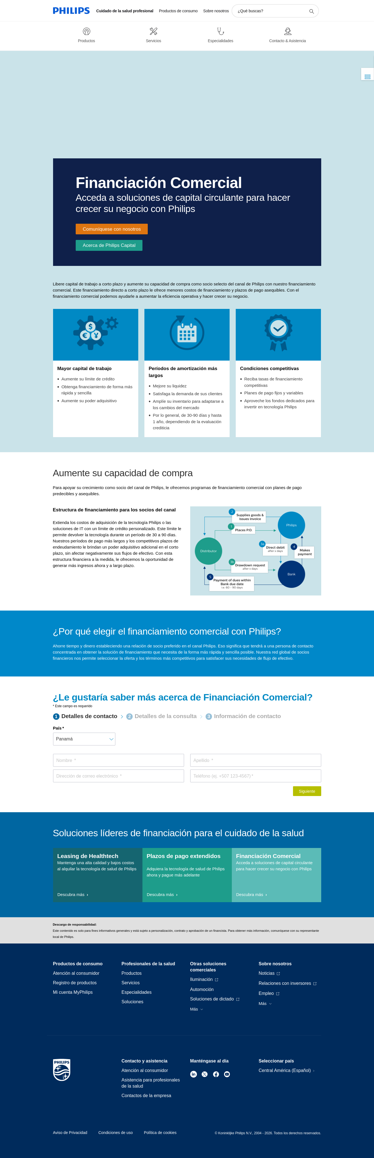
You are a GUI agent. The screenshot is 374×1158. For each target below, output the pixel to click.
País (57, 728)
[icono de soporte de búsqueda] (311, 11)
